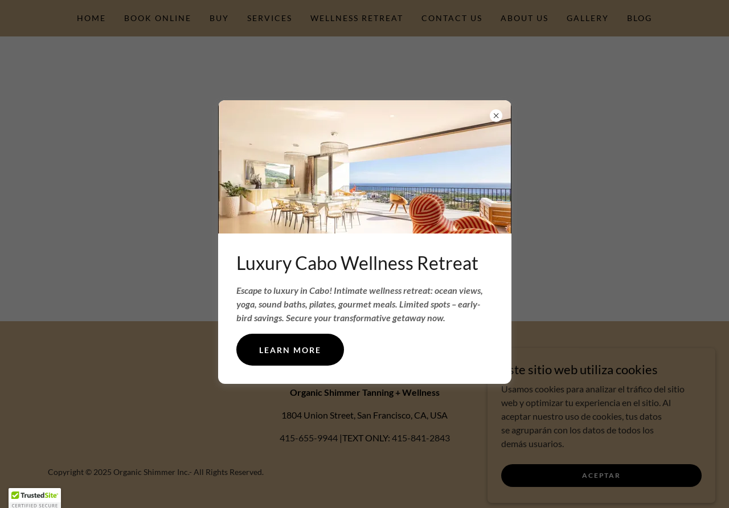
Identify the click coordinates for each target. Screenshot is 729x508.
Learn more (290, 350)
